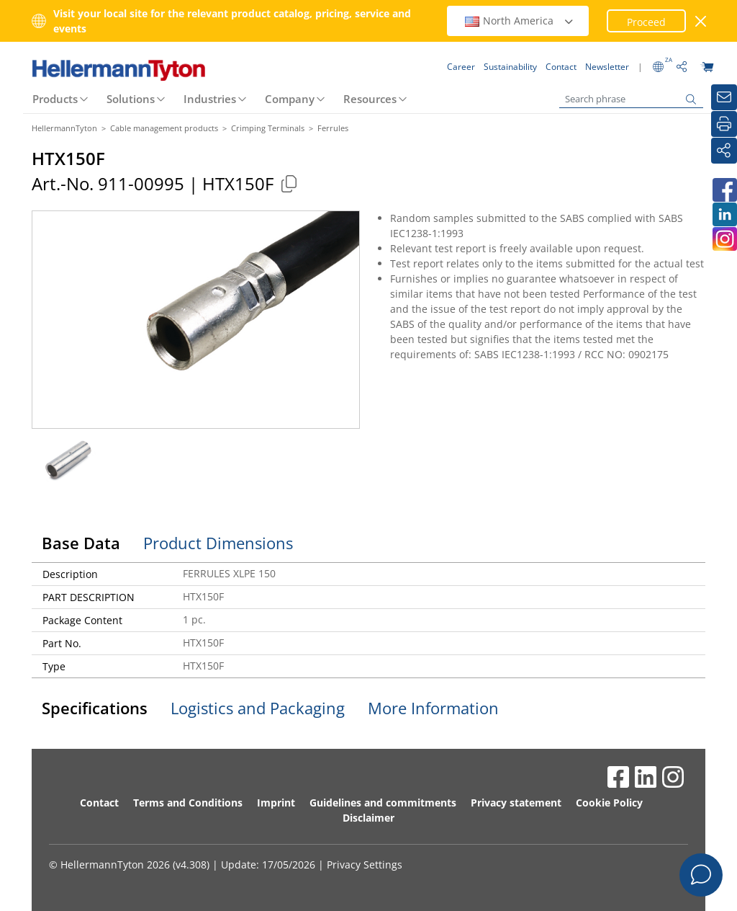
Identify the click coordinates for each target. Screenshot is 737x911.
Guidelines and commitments (382, 802)
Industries (210, 99)
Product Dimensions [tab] (218, 543)
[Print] (724, 124)
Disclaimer (368, 818)
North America (519, 20)
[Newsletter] (724, 97)
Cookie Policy (609, 802)
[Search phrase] (631, 99)
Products (55, 99)
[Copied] (288, 183)
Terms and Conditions (188, 802)
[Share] (724, 151)
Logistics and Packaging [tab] (258, 708)
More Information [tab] (433, 708)
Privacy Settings (364, 864)
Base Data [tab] (81, 543)
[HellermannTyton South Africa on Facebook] (724, 190)
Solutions (131, 99)
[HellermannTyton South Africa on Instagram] (724, 239)
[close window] (701, 21)
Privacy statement (516, 802)
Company (290, 99)
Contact (99, 802)
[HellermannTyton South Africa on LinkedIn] (724, 214)
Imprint (276, 802)
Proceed (646, 22)
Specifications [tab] (95, 708)
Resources (370, 99)
